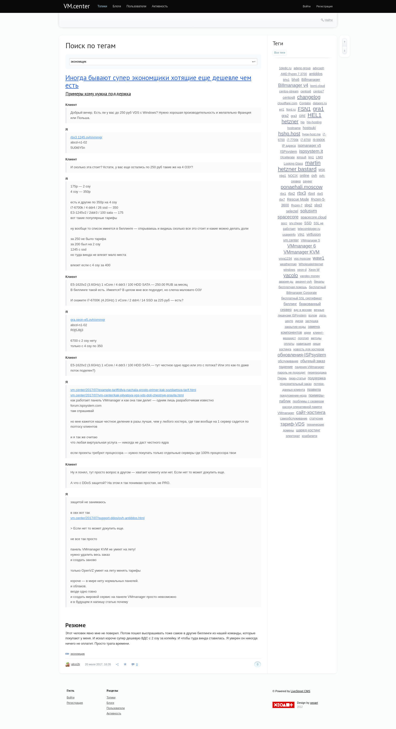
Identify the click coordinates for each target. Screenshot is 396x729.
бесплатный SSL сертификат (301, 298)
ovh (314, 176)
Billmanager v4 (293, 85)
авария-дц (286, 281)
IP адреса (289, 146)
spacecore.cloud (313, 217)
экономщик (77, 653)
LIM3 (319, 157)
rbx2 (291, 193)
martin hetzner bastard (299, 166)
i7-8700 (306, 140)
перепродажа (317, 372)
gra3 (294, 116)
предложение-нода (293, 395)
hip (303, 122)
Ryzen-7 (297, 205)
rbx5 (320, 194)
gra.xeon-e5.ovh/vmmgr (87, 320)
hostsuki (309, 128)
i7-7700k (293, 140)
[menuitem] (102, 6)
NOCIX (293, 176)
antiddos (316, 74)
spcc (284, 223)
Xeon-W (314, 270)
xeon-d (302, 270)
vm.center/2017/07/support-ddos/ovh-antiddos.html (107, 518)
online (304, 176)
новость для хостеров (308, 349)
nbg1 (282, 176)
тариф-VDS (292, 424)
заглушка (311, 321)
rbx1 (283, 194)
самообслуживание (293, 418)
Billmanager (311, 80)
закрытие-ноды (295, 327)
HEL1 (314, 115)
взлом (313, 315)
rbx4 (311, 193)
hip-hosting (314, 122)
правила (314, 389)
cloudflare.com (287, 103)
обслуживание (288, 361)
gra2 (285, 116)
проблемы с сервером (308, 401)
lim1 (311, 157)
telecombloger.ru (309, 229)
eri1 (281, 109)
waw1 (318, 258)
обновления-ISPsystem (302, 354)
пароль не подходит (292, 372)
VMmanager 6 (301, 246)
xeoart (314, 702)
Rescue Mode (298, 199)
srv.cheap (295, 223)
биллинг (290, 304)
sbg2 (308, 205)
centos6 (306, 91)
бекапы (319, 281)
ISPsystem (288, 152)
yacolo (290, 275)
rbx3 (301, 193)
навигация (303, 344)
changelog (308, 97)
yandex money (310, 276)
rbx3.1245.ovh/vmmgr (86, 137)
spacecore (288, 217)
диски (299, 321)
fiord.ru (291, 109)
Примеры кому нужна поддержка (98, 93)
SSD (308, 223)
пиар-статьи (297, 378)
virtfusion (314, 234)
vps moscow (302, 258)
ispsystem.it (311, 151)
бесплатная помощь (293, 287)
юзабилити (309, 436)
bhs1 (286, 80)
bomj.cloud (317, 86)
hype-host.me (311, 134)
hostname (294, 128)
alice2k (75, 664)
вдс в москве (303, 310)
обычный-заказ (312, 361)
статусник (316, 418)
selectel (292, 211)
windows (289, 270)
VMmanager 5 (310, 240)
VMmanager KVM (301, 252)
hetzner (290, 121)
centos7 (318, 91)
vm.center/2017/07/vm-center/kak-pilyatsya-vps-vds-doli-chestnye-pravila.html (127, 395)
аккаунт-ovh (303, 281)
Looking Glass (293, 163)
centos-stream (289, 91)
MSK (322, 170)
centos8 (289, 97)
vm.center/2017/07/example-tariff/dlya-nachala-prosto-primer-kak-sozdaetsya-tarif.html (133, 390)
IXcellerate (287, 157)
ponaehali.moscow (302, 187)
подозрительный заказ (296, 384)
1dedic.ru (285, 68)
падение (286, 367)
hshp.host (289, 133)
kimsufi (301, 157)
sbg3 (318, 205)
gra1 (318, 109)
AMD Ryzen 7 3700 (294, 74)
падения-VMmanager (309, 367)
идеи (307, 332)
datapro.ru (320, 103)
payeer (307, 181)
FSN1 (304, 109)
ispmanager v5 (309, 145)
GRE (302, 116)
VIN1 (301, 234)
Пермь (282, 378)
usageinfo (288, 234)
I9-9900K (319, 140)
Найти (329, 19)
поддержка (317, 378)
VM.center (77, 6)
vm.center (291, 240)
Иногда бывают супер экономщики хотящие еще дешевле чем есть (158, 81)
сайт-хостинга (311, 412)
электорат (293, 436)
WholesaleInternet (311, 264)
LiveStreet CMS (300, 691)
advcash (318, 68)
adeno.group (302, 68)
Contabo (305, 103)
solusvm (308, 210)
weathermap (288, 264)
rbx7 (282, 199)
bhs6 (295, 80)
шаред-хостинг (308, 430)
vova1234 (285, 258)
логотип (303, 338)
